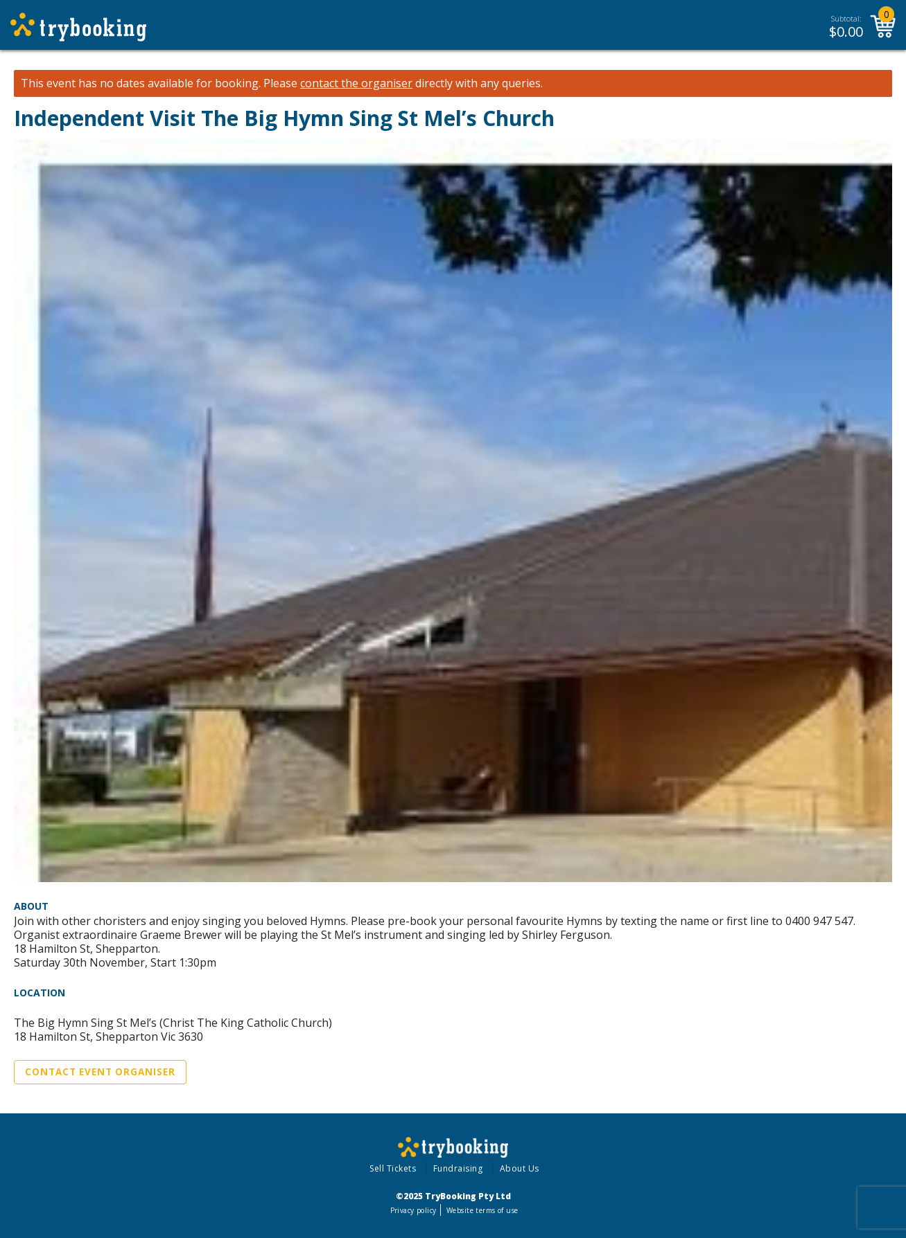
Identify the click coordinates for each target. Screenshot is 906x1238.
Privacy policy (413, 1210)
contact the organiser (356, 83)
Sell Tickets (392, 1168)
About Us (519, 1168)
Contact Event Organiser (100, 1072)
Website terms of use (482, 1210)
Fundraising (458, 1168)
